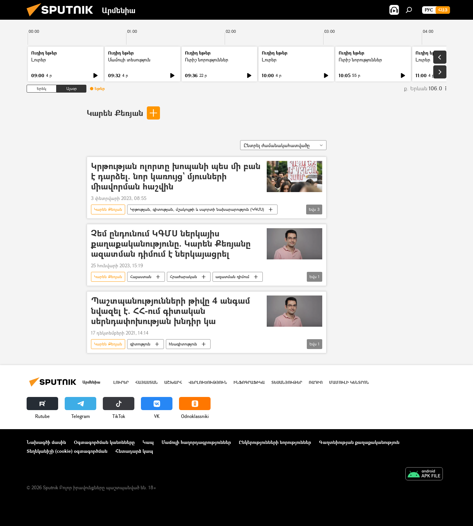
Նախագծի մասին (46, 442)
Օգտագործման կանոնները (104, 442)
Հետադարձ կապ (134, 451)
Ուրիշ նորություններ (206, 59)
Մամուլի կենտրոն (349, 382)
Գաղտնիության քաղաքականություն (359, 442)
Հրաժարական (183, 276)
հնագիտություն (183, 344)
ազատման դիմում (232, 276)
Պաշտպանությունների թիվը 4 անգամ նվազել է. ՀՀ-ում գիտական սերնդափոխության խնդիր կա (170, 311)
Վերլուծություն (208, 382)
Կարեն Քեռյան (115, 112)
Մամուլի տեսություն (129, 59)
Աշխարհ (173, 382)
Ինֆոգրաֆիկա (249, 382)
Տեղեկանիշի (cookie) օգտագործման (67, 451)
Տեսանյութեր (286, 382)
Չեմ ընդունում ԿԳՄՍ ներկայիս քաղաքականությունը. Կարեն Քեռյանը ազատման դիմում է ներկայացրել (171, 243)
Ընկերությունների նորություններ (275, 442)
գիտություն (140, 344)
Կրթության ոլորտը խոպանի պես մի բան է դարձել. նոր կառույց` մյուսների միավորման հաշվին (175, 176)
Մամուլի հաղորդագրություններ (196, 442)
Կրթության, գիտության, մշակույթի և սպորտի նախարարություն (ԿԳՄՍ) (197, 209)
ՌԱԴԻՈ (316, 382)
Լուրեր (38, 59)
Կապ (148, 442)
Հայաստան (140, 276)
